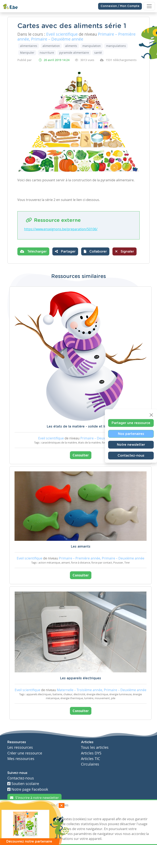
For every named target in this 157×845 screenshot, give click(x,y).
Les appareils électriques (80, 678)
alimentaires (28, 46)
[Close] (151, 414)
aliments (71, 46)
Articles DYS (91, 753)
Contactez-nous (131, 455)
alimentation (51, 46)
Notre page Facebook (27, 789)
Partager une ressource (131, 422)
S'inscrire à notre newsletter (34, 797)
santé (98, 52)
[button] (95, 251)
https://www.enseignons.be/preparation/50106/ (61, 229)
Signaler (124, 251)
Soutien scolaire (23, 783)
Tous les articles (95, 747)
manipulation (91, 46)
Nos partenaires (131, 433)
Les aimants (80, 546)
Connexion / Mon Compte (120, 6)
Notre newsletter (131, 444)
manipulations (116, 46)
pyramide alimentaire (74, 52)
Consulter (81, 455)
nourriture (47, 52)
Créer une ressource (24, 753)
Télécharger (33, 251)
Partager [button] (65, 251)
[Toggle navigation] (149, 6)
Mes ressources (20, 758)
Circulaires (90, 764)
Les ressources (20, 747)
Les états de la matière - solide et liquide (80, 426)
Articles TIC (90, 758)
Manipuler (27, 52)
